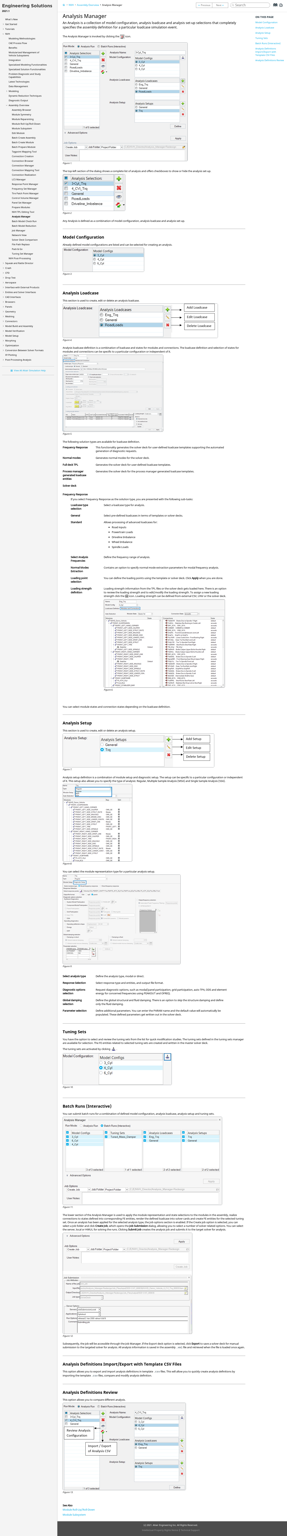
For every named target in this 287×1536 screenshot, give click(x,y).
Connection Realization (24, 174)
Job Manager (18, 230)
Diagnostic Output (18, 100)
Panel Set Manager (22, 202)
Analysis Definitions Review (269, 60)
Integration (15, 60)
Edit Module (18, 133)
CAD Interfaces (13, 296)
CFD (7, 272)
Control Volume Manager (25, 197)
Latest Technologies (19, 81)
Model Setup (12, 335)
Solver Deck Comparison (25, 239)
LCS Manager (19, 179)
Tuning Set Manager (22, 253)
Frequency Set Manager (24, 188)
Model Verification (15, 330)
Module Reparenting (23, 119)
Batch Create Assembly (24, 137)
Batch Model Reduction (24, 225)
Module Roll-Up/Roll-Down (26, 123)
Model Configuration (266, 22)
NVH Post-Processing (20, 258)
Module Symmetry (21, 114)
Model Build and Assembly (19, 326)
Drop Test (10, 277)
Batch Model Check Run (24, 221)
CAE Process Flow (18, 43)
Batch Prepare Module (23, 146)
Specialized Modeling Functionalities (28, 64)
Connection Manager (23, 165)
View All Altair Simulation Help (30, 370)
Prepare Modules (21, 207)
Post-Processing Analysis (18, 359)
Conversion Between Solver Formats (24, 350)
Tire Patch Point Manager (25, 193)
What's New (11, 19)
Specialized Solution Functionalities (27, 69)
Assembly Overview (19, 105)
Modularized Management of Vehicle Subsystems (24, 54)
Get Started (11, 24)
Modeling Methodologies (22, 38)
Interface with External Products (22, 287)
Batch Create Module (23, 142)
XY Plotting (11, 354)
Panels (8, 306)
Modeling (14, 91)
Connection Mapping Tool (25, 170)
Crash (8, 267)
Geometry (10, 311)
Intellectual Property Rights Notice (160, 1530)
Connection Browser (22, 160)
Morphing (10, 340)
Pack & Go (17, 248)
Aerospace (10, 282)
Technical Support (190, 1530)
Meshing (9, 316)
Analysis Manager (21, 216)
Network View (19, 235)
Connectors (11, 321)
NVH (7, 33)
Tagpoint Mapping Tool (24, 151)
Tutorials (10, 28)
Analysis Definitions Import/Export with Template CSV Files (265, 51)
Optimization (12, 345)
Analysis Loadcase (264, 27)
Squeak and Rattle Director (19, 263)
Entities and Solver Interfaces (20, 292)
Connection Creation (23, 156)
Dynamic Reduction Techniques (25, 95)
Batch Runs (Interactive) (268, 43)
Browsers (10, 301)
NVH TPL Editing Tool (23, 211)
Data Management (18, 86)
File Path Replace (21, 244)
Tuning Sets (261, 38)
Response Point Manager (25, 184)
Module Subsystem (22, 128)
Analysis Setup (262, 32)
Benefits (13, 47)
